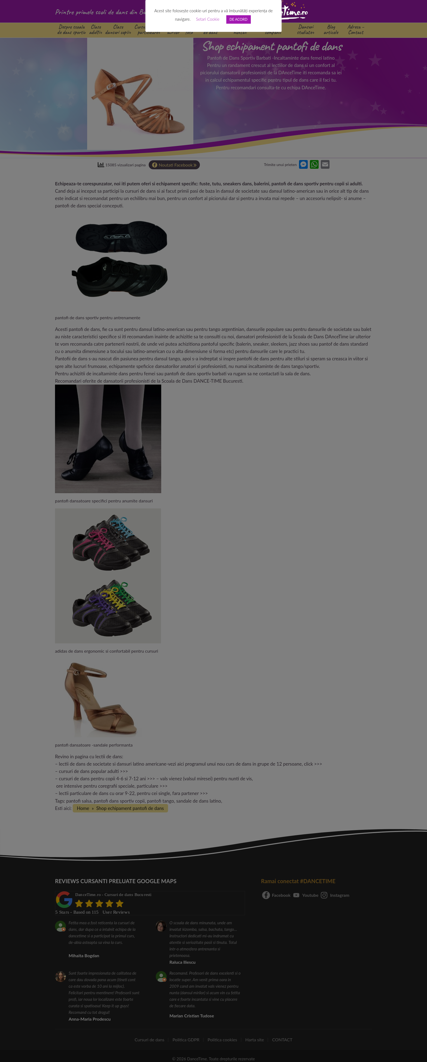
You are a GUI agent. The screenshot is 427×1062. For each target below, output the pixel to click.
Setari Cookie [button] (207, 19)
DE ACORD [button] (239, 19)
